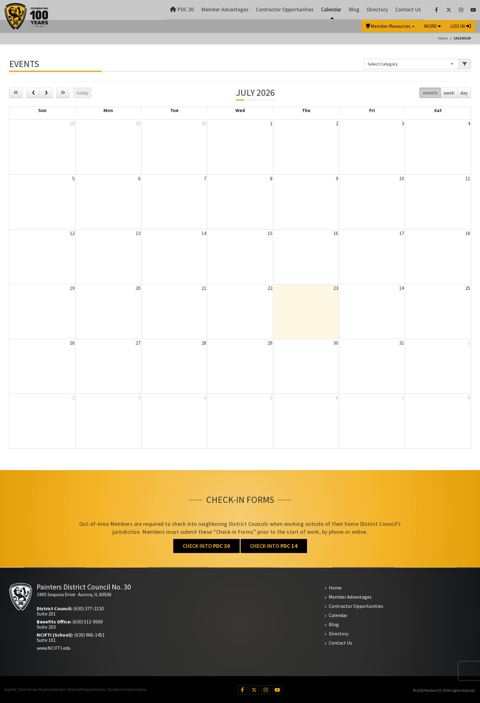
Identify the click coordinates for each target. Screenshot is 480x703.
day (463, 93)
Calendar (331, 9)
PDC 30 (182, 9)
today (82, 93)
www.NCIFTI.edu (53, 648)
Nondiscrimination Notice (126, 689)
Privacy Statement (52, 689)
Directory (377, 9)
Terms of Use (27, 689)
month (430, 93)
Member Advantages (225, 9)
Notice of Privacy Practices (86, 689)
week (449, 93)
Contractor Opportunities (285, 9)
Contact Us (408, 9)
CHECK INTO (206, 545)
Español (10, 689)
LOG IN (460, 26)
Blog (354, 9)
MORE (432, 26)
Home (443, 38)
